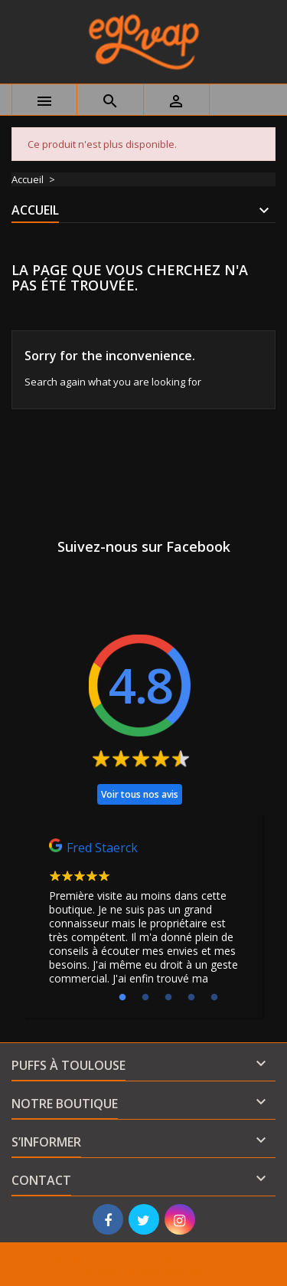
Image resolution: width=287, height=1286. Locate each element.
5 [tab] (214, 998)
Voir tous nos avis (139, 794)
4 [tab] (191, 998)
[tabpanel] (143, 915)
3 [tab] (168, 998)
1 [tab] (122, 998)
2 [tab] (145, 998)
